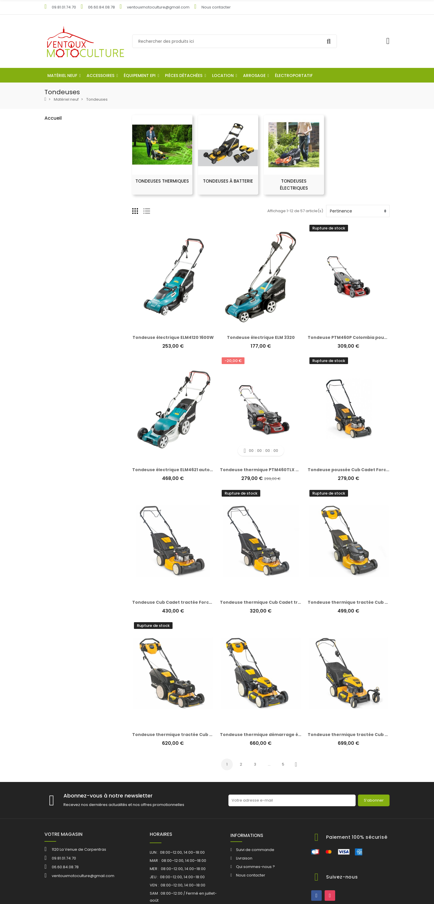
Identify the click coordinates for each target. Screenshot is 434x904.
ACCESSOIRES (61, 428)
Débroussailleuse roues (74, 219)
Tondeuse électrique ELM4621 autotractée (179, 470)
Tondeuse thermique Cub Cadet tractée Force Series (280, 602)
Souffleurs (61, 239)
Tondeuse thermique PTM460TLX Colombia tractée (277, 470)
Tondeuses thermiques (75, 159)
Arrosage (57, 468)
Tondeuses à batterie (73, 169)
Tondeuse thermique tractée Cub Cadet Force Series (367, 602)
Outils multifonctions (71, 269)
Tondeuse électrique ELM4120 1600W (173, 337)
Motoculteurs (64, 279)
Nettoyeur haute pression (76, 368)
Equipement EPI (63, 438)
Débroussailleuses (69, 199)
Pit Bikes (59, 378)
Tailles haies (63, 259)
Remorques (63, 388)
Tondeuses (62, 149)
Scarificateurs (65, 298)
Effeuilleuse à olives (70, 398)
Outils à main (64, 408)
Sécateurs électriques (73, 288)
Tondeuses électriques (75, 179)
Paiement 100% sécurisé (357, 837)
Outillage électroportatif (71, 478)
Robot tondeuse (67, 139)
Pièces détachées (65, 448)
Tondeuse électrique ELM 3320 (261, 337)
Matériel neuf (60, 129)
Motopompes (65, 338)
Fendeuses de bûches (73, 308)
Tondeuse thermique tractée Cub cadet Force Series (191, 734)
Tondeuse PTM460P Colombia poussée (351, 337)
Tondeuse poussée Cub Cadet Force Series (356, 470)
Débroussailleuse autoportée (80, 209)
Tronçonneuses (67, 229)
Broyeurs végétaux (70, 318)
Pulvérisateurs (65, 328)
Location (56, 458)
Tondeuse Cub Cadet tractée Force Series (179, 602)
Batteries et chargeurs (73, 418)
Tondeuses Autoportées (75, 189)
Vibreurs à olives (68, 249)
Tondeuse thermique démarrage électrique (269, 734)
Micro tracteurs (66, 358)
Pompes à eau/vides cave (77, 348)
